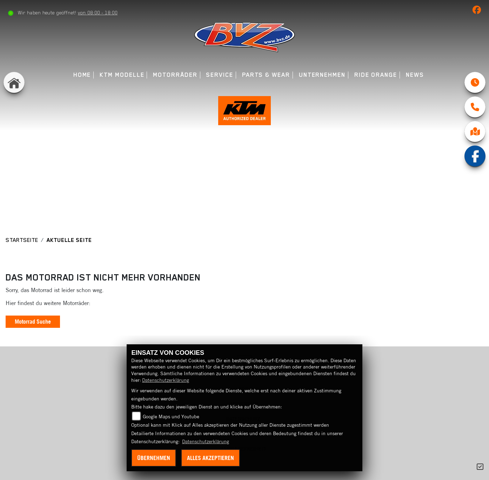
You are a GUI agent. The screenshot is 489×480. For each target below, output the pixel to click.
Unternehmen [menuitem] (322, 75)
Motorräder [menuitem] (175, 75)
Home (82, 75)
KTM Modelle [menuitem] (122, 75)
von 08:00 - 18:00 (98, 12)
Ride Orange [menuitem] (375, 75)
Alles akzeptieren (210, 457)
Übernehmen (153, 457)
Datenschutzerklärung (165, 380)
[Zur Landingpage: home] (14, 82)
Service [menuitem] (219, 75)
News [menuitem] (415, 75)
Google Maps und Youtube (171, 416)
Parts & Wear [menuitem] (266, 75)
